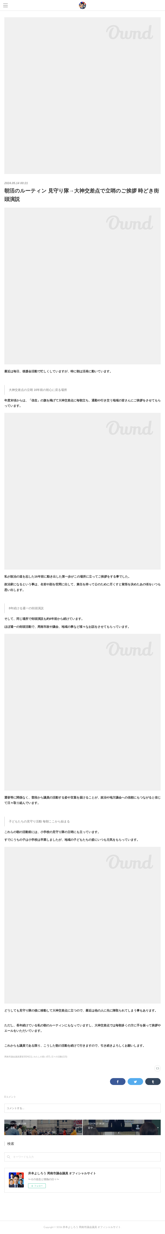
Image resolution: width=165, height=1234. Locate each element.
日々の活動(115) (59, 1056)
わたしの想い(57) (42, 1056)
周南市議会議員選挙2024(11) (18, 1056)
